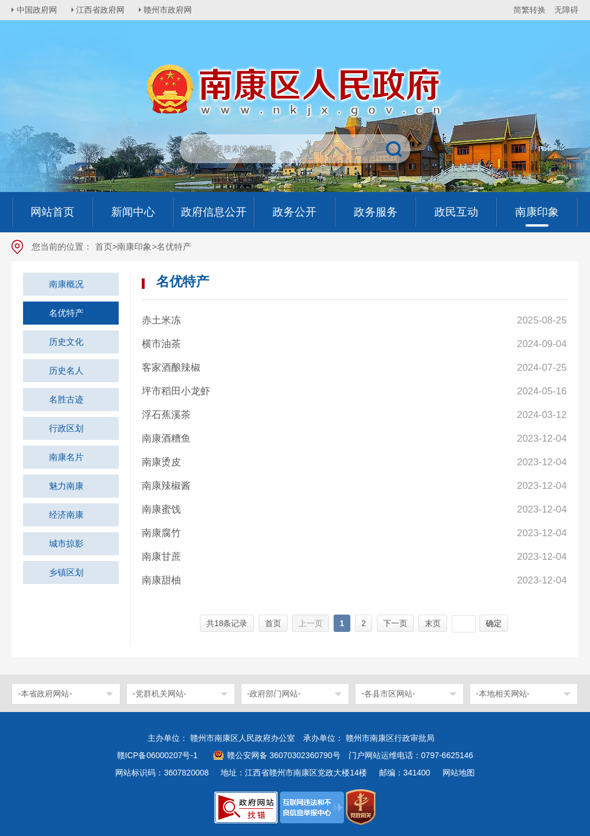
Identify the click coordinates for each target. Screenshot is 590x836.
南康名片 (66, 457)
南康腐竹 (161, 533)
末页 (433, 623)
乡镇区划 (66, 572)
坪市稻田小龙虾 (176, 391)
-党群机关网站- (159, 693)
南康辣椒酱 (166, 485)
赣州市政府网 (170, 9)
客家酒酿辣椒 (171, 367)
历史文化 (66, 342)
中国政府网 (37, 9)
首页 (103, 246)
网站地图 (458, 772)
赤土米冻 (161, 320)
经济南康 (66, 514)
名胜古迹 (66, 399)
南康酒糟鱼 (166, 438)
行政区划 (66, 428)
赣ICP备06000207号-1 (157, 755)
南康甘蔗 (161, 556)
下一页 (395, 623)
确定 (494, 623)
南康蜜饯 (161, 509)
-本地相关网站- (503, 693)
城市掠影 (66, 543)
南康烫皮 (161, 462)
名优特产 (66, 313)
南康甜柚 (161, 580)
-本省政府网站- (44, 693)
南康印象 (134, 246)
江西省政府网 (102, 9)
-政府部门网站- (274, 693)
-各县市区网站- (388, 693)
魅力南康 (66, 486)
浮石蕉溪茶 (166, 414)
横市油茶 (161, 343)
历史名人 (66, 370)
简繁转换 (529, 9)
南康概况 (66, 284)
